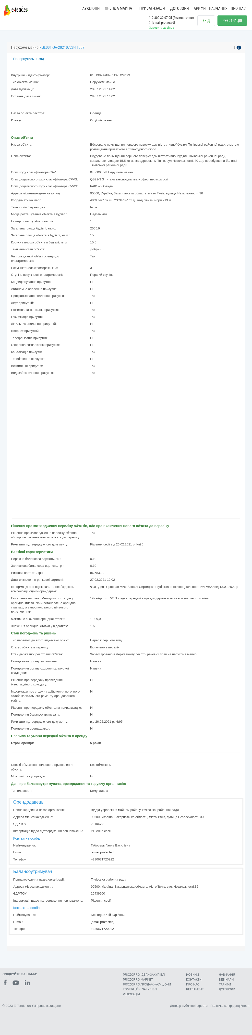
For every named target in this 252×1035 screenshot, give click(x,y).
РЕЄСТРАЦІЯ (232, 20)
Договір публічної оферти (188, 1006)
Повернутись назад (27, 59)
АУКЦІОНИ (91, 8)
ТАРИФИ (199, 8)
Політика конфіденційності (230, 1006)
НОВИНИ (192, 974)
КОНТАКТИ (194, 979)
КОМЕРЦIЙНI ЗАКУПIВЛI (140, 989)
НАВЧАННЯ (218, 8)
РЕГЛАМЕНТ (195, 989)
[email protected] (102, 852)
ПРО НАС (238, 8)
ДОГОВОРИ (179, 8)
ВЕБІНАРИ (226, 979)
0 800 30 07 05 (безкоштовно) (171, 18)
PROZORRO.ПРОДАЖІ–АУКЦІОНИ (147, 984)
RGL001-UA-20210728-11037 (61, 47)
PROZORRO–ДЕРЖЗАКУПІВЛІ (144, 974)
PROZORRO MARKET (138, 979)
